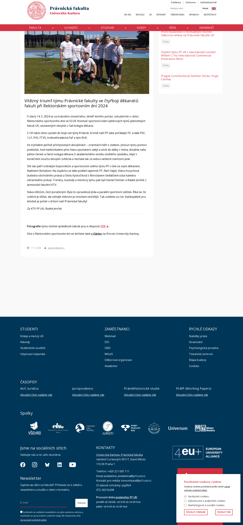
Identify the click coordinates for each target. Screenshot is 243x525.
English (220, 12)
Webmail (110, 367)
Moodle (146, 18)
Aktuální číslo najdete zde (36, 426)
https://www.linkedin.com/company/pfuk (59, 495)
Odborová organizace (118, 391)
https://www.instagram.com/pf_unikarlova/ (34, 495)
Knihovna (197, 5)
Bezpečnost (216, 18)
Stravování (195, 373)
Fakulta (29, 29)
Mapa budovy (197, 391)
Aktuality (31, 37)
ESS (107, 373)
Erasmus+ (200, 18)
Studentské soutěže (32, 379)
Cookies (194, 397)
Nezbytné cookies (198, 496)
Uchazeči (67, 29)
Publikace (182, 5)
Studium (106, 29)
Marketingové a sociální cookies (206, 505)
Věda (176, 29)
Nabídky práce (198, 367)
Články (166, 72)
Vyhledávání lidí (215, 5)
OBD (108, 379)
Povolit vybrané (196, 512)
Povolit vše (224, 512)
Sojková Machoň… (56, 278)
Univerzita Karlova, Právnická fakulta (119, 486)
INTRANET (167, 18)
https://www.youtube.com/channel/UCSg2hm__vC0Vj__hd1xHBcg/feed (72, 495)
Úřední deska (184, 18)
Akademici (111, 397)
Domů (21, 37)
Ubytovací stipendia (32, 385)
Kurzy (142, 29)
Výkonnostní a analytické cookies (206, 500)
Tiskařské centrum (201, 385)
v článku (96, 264)
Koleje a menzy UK (32, 367)
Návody (25, 373)
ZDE (103, 257)
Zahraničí (212, 29)
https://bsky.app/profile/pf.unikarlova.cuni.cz (47, 495)
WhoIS (109, 385)
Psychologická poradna (203, 379)
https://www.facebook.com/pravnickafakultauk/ (22, 495)
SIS (156, 18)
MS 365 (134, 18)
